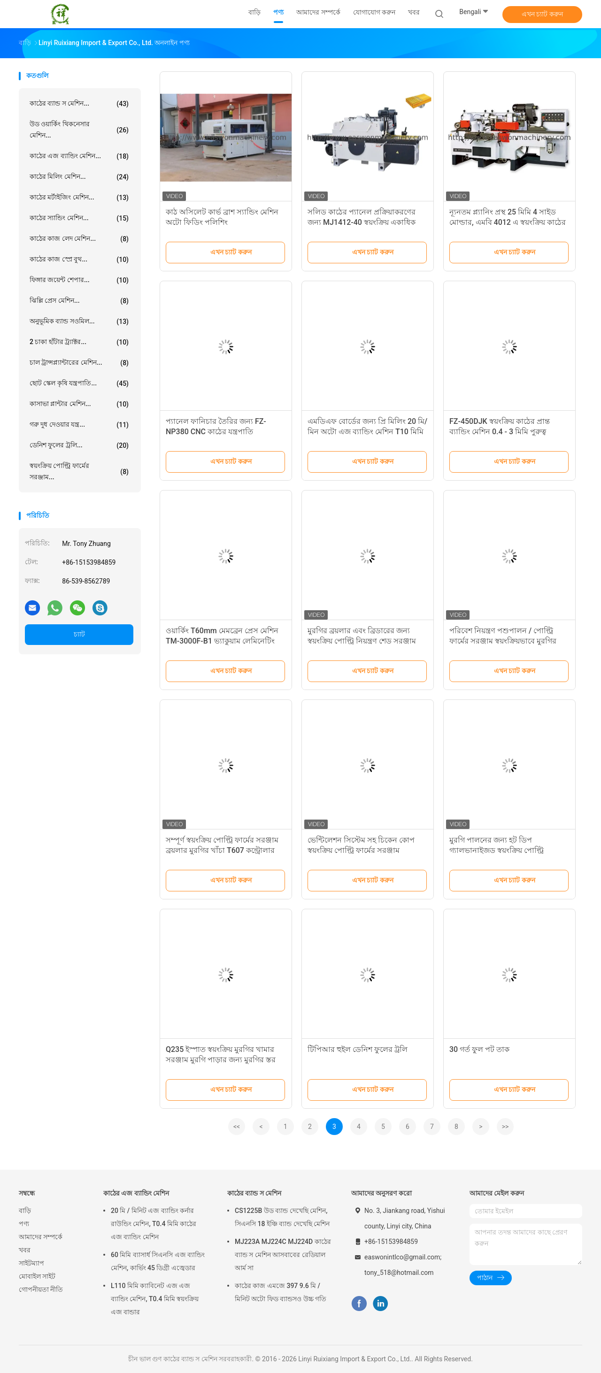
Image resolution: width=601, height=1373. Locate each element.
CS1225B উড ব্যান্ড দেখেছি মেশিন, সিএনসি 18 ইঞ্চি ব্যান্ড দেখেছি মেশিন (282, 1217)
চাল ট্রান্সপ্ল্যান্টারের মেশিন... (79, 363)
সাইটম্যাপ (31, 1263)
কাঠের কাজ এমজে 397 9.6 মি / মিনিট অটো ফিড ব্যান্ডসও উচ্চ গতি (280, 1292)
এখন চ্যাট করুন (542, 14)
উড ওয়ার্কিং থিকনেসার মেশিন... (79, 129)
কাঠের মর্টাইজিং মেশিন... (79, 197)
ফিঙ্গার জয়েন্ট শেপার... (79, 280)
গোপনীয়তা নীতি (41, 1289)
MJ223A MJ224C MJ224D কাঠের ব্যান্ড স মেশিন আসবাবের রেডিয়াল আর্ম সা (283, 1255)
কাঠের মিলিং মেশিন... (79, 177)
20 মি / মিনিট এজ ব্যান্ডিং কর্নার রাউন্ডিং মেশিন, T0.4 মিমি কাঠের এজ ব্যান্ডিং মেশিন (153, 1224)
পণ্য (24, 1223)
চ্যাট (79, 634)
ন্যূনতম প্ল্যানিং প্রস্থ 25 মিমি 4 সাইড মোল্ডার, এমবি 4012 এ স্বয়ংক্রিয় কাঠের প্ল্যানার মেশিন (507, 222)
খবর (25, 1250)
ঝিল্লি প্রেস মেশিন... (79, 301)
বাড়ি (25, 1210)
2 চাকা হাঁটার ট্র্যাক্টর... (79, 342)
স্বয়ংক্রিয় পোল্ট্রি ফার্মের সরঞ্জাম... (79, 471)
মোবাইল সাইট (37, 1276)
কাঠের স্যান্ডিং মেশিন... (79, 218)
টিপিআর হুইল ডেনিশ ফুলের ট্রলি (358, 1049)
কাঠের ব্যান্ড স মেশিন (254, 1193)
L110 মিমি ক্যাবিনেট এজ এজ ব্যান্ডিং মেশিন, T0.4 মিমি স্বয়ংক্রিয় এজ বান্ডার (155, 1299)
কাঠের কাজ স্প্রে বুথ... (79, 259)
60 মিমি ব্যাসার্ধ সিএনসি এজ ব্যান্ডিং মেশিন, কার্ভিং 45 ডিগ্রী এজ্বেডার (158, 1261)
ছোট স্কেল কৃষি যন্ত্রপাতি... (79, 383)
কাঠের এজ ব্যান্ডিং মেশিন (136, 1193)
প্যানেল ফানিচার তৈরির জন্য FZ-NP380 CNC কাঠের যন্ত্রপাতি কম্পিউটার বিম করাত (216, 431)
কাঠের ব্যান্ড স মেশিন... (79, 103)
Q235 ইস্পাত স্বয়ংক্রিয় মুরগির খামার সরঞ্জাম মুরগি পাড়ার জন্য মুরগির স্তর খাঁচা (221, 1059)
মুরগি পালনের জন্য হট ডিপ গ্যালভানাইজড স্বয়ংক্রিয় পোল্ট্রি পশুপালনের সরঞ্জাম (496, 850)
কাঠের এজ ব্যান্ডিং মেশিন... (79, 156)
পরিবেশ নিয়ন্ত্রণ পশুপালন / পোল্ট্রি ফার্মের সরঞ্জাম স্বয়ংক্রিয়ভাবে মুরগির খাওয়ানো (502, 641)
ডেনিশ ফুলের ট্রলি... (79, 445)
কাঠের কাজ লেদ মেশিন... (79, 239)
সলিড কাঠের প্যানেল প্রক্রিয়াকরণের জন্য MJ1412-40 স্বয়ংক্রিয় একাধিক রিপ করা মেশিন (362, 222)
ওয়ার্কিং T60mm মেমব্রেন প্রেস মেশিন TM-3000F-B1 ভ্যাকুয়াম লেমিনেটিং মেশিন (222, 641)
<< (236, 1126)
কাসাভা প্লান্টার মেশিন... (79, 404)
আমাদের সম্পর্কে (40, 1237)
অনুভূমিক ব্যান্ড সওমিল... (79, 321)
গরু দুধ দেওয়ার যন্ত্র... (79, 425)
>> (505, 1126)
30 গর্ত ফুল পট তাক (479, 1049)
